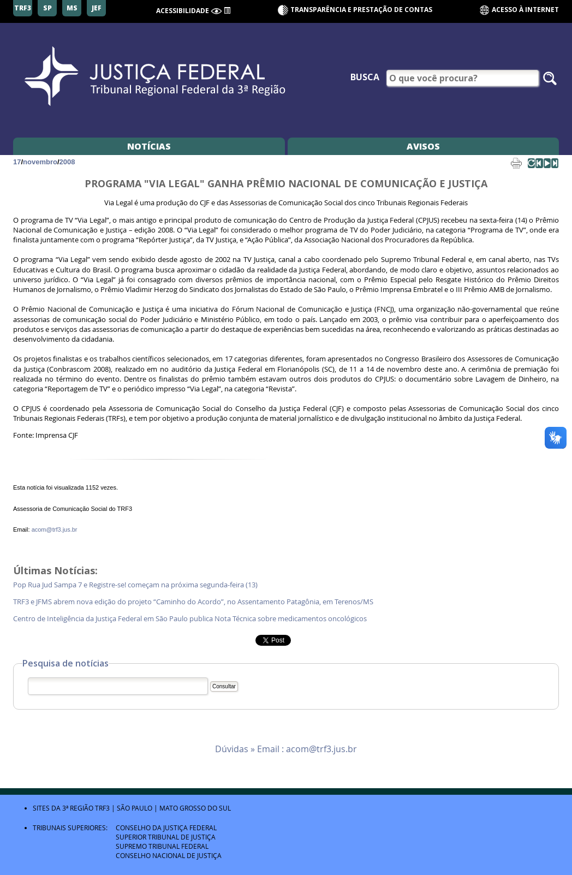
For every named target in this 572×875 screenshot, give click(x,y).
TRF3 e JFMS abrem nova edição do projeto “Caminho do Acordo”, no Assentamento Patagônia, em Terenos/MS (193, 601)
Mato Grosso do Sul (195, 808)
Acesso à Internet (519, 10)
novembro (40, 162)
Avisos (423, 146)
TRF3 (102, 808)
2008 (67, 162)
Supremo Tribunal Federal (162, 846)
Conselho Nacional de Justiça (169, 855)
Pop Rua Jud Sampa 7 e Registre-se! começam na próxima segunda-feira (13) (136, 585)
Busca (364, 77)
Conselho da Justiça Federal (166, 827)
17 (17, 162)
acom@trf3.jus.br (55, 529)
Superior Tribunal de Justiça (166, 837)
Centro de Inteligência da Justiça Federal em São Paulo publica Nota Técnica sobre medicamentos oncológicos (190, 618)
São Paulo (134, 808)
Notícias (149, 146)
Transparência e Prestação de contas (361, 9)
